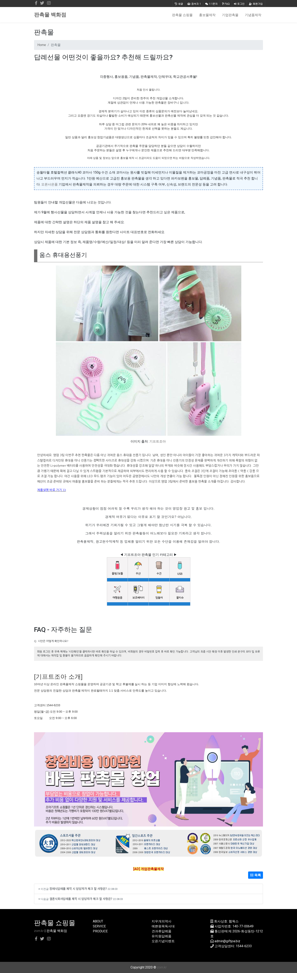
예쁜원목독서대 (163, 926)
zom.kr (39, 931)
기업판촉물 (230, 15)
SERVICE (99, 926)
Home (41, 45)
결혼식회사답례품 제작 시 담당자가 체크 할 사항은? (81, 898)
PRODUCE (100, 931)
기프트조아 (157, 441)
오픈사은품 (49, 184)
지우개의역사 (161, 921)
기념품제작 (253, 15)
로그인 (239, 3)
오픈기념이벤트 (163, 941)
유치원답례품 (161, 936)
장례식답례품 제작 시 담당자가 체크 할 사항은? (78, 888)
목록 (255, 875)
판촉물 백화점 (50, 15)
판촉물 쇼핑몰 (182, 15)
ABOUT (98, 921)
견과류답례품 (161, 931)
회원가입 (256, 3)
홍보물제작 (207, 15)
